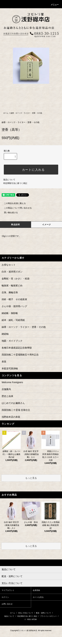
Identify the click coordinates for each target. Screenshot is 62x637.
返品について (9, 179)
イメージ (46, 224)
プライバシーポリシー (48, 616)
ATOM (34, 619)
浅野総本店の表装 (11, 417)
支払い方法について (25, 613)
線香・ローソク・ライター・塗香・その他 (26, 113)
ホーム (5, 113)
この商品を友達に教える (13, 203)
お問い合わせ (7, 604)
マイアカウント (8, 590)
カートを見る (38, 597)
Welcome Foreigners (12, 382)
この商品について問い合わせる (16, 208)
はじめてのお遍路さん (13, 403)
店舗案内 (6, 389)
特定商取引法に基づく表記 (15, 183)
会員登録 (36, 590)
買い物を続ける (9, 212)
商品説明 (15, 224)
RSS (29, 619)
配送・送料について (43, 613)
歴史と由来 (7, 396)
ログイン (5, 597)
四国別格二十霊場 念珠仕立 (16, 410)
